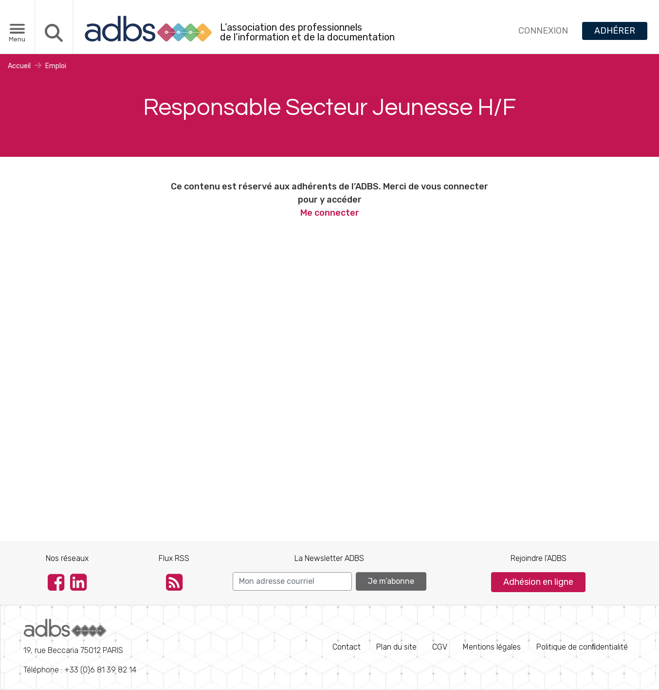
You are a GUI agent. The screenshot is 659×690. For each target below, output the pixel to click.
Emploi (55, 66)
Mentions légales (492, 647)
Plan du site (396, 647)
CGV (439, 647)
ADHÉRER (614, 30)
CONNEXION (543, 30)
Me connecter (329, 212)
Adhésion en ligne (538, 582)
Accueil (19, 66)
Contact (346, 647)
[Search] (292, 581)
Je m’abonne (391, 581)
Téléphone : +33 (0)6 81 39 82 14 (79, 646)
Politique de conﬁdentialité (582, 647)
